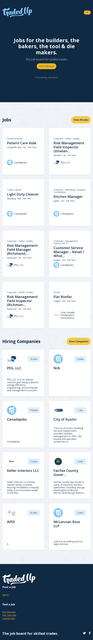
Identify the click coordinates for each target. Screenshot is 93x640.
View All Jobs (81, 119)
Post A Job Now (46, 66)
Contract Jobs (8, 618)
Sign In (5, 594)
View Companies (78, 341)
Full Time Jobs (9, 612)
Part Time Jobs (9, 615)
